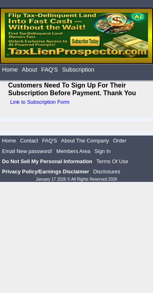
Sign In (102, 151)
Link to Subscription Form (39, 102)
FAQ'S (49, 69)
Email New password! (27, 151)
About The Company (85, 141)
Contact (29, 141)
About (29, 69)
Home (10, 69)
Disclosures (106, 171)
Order (119, 141)
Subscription (78, 69)
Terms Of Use (112, 161)
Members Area (73, 151)
